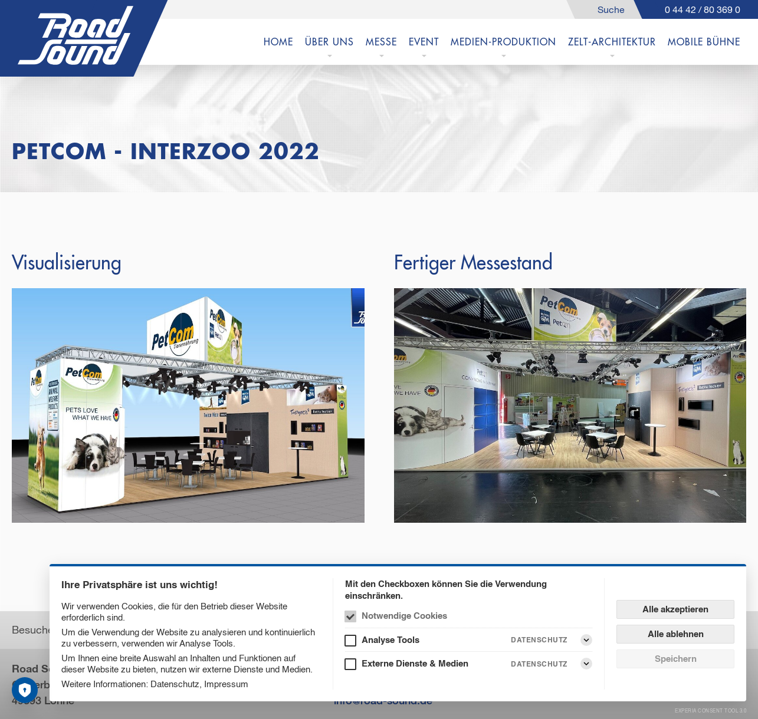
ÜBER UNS (329, 42)
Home (278, 42)
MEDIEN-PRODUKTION (503, 42)
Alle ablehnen (676, 634)
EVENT (424, 42)
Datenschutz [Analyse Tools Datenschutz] (539, 639)
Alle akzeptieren (675, 609)
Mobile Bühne (704, 42)
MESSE (381, 42)
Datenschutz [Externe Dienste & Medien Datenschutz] (539, 663)
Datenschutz (174, 684)
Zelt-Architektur (612, 42)
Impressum (226, 684)
